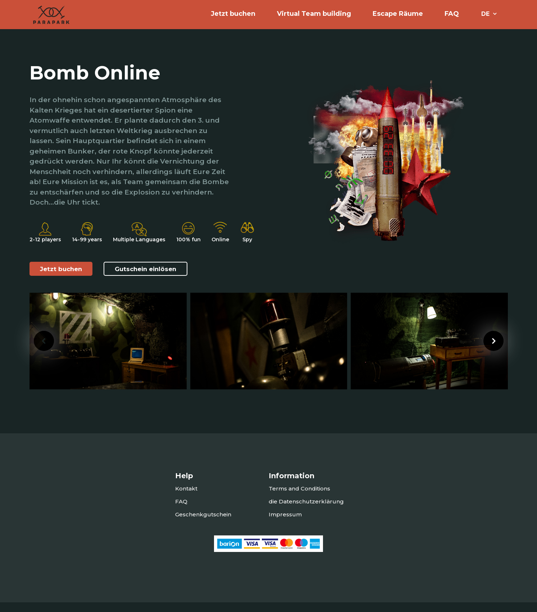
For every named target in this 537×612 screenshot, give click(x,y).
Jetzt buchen (63, 280)
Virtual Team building (314, 18)
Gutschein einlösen (153, 280)
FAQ (452, 18)
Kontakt (186, 498)
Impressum (285, 524)
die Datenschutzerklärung (306, 511)
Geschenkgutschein (203, 524)
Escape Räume (398, 18)
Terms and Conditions (299, 498)
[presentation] (44, 351)
